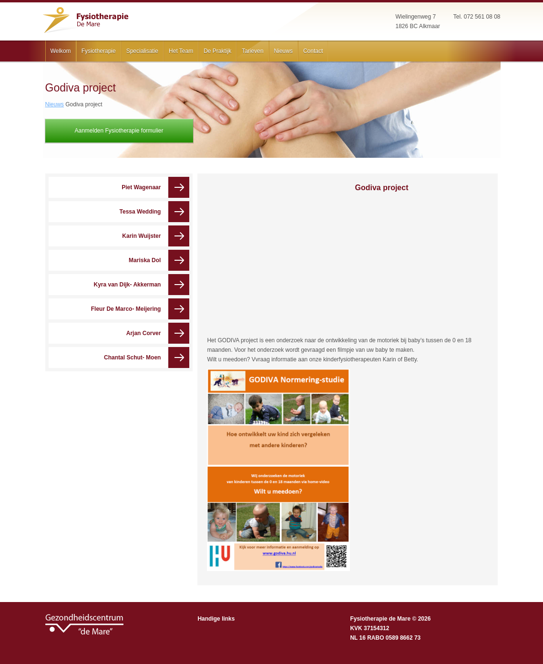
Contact (313, 51)
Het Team (181, 51)
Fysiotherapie (99, 51)
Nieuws (283, 51)
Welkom (61, 51)
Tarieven (252, 51)
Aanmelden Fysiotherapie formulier (118, 130)
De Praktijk (217, 51)
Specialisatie (142, 51)
